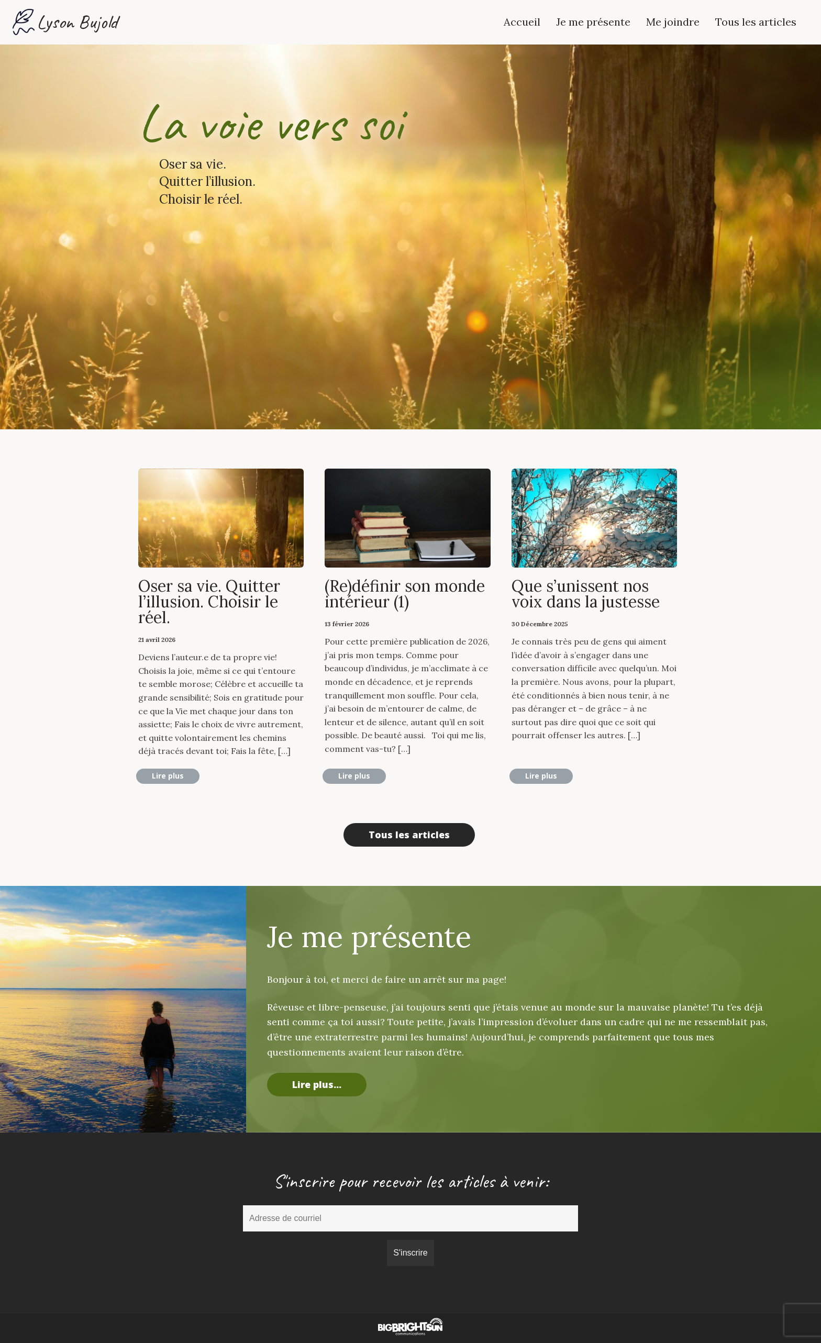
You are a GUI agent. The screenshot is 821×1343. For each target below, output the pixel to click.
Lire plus (168, 776)
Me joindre (673, 21)
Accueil (522, 21)
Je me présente (593, 21)
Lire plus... (316, 1084)
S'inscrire (410, 1252)
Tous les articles (755, 21)
